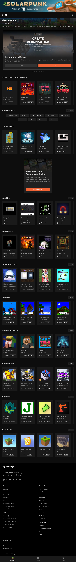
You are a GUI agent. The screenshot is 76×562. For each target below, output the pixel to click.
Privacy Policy (6, 543)
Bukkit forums (43, 503)
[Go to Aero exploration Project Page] (63, 247)
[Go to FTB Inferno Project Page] (27, 93)
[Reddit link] (20, 480)
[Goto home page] (6, 15)
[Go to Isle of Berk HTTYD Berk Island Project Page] (63, 445)
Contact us (42, 518)
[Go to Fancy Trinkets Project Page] (9, 213)
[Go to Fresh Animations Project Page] (9, 346)
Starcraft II (5, 500)
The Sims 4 (6, 497)
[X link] (17, 480)
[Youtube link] (10, 480)
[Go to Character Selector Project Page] (63, 142)
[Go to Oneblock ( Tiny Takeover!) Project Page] (9, 445)
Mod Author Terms (7, 548)
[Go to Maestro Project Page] (45, 142)
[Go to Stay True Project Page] (45, 346)
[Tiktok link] (7, 480)
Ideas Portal (42, 492)
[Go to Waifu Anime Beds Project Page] (45, 280)
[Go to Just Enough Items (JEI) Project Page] (27, 412)
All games (5, 489)
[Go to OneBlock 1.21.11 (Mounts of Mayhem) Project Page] (45, 445)
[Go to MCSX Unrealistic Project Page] (27, 313)
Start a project (6, 516)
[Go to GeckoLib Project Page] (9, 412)
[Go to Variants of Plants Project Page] (63, 280)
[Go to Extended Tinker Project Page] (27, 213)
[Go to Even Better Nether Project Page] (63, 93)
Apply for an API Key (8, 524)
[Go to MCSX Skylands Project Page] (45, 313)
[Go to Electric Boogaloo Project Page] (9, 142)
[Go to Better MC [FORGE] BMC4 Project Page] (63, 379)
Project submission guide (9, 518)
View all (71, 198)
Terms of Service (7, 540)
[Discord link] (14, 480)
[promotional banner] (38, 6)
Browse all (70, 110)
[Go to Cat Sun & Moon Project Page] (27, 280)
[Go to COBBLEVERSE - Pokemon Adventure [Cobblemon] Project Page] (45, 379)
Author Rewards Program (9, 521)
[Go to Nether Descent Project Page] (9, 93)
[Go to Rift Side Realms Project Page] (9, 280)
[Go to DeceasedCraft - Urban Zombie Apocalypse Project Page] (27, 379)
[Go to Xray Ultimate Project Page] (63, 346)
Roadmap (41, 500)
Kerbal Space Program (8, 503)
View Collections (38, 189)
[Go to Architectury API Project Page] (63, 412)
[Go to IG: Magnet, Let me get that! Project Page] (63, 213)
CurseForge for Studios (45, 528)
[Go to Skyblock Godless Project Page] (27, 142)
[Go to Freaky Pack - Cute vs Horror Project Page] (45, 247)
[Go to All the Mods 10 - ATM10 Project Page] (9, 379)
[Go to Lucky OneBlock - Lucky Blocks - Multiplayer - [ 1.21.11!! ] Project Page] (27, 445)
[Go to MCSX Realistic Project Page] (63, 313)
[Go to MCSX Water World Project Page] (9, 313)
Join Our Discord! (43, 489)
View (21, 65)
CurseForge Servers (44, 506)
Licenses (5, 545)
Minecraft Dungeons (8, 506)
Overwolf (41, 525)
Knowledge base (43, 513)
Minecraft (5, 492)
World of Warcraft (8, 494)
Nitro (40, 534)
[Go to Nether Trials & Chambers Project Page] (45, 93)
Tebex (40, 531)
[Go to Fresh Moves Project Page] (27, 346)
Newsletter (42, 497)
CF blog (41, 494)
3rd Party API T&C (7, 527)
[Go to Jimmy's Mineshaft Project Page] (9, 247)
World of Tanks (7, 509)
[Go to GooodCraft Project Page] (27, 247)
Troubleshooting (43, 516)
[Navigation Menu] (2, 15)
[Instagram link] (4, 480)
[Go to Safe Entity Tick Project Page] (45, 213)
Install (54, 65)
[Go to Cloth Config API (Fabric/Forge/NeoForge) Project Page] (45, 412)
